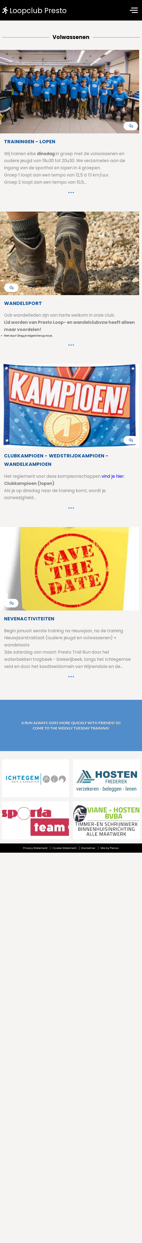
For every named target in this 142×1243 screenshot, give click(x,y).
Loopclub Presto (34, 10)
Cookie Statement (64, 848)
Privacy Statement (35, 848)
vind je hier (112, 476)
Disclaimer (88, 848)
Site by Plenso (109, 848)
